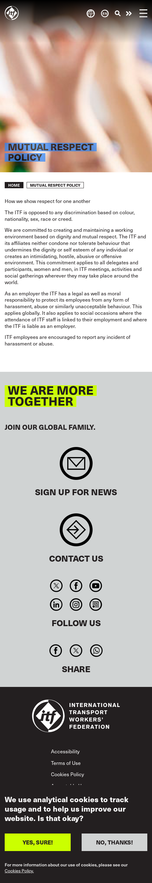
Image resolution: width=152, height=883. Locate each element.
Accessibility (65, 751)
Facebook (76, 585)
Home (14, 185)
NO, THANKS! (114, 848)
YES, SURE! (38, 848)
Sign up (76, 466)
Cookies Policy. (19, 877)
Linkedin (56, 604)
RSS (96, 604)
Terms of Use (66, 762)
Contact (76, 533)
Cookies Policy (67, 774)
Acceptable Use (69, 785)
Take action (129, 13)
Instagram (76, 604)
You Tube (96, 585)
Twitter (56, 585)
